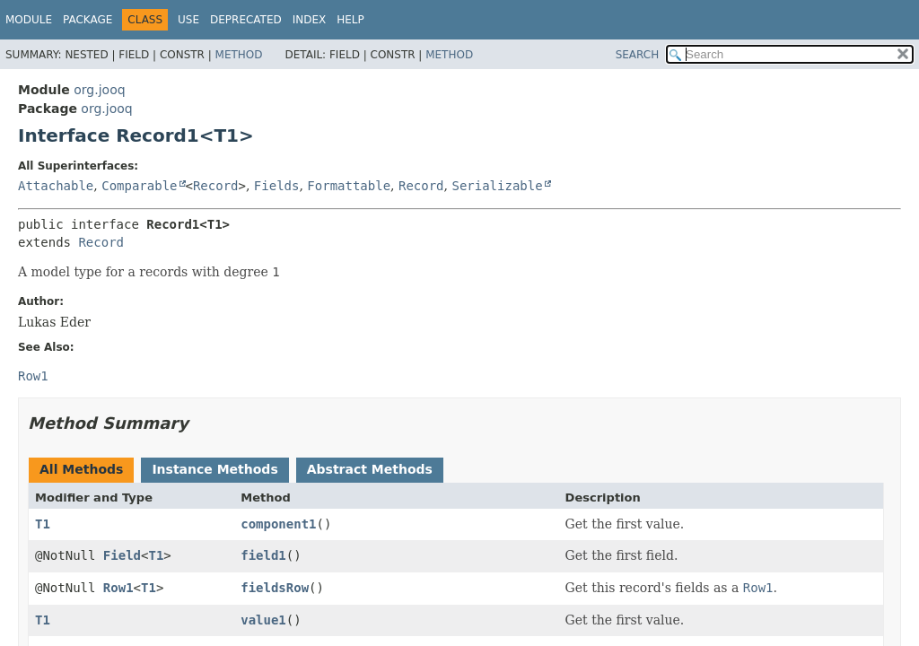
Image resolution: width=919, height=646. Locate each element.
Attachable (55, 186)
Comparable (139, 186)
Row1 (118, 588)
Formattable (348, 186)
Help (350, 19)
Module (28, 19)
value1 (263, 620)
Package (87, 19)
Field (122, 555)
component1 (278, 524)
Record (216, 186)
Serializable (496, 186)
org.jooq (99, 90)
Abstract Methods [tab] (370, 469)
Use (188, 19)
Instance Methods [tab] (214, 469)
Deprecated (246, 19)
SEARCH (638, 54)
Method (239, 54)
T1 (42, 524)
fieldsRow (275, 588)
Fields (277, 186)
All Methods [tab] (81, 469)
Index (310, 19)
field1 (263, 555)
